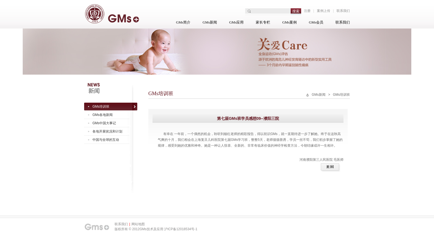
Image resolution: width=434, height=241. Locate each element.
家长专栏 (263, 22)
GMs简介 (183, 22)
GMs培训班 (100, 106)
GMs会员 (316, 22)
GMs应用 (236, 22)
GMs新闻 (210, 22)
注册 (307, 11)
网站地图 (138, 224)
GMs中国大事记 (104, 123)
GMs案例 (289, 22)
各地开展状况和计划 (107, 131)
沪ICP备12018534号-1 (180, 229)
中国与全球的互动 (105, 140)
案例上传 (323, 11)
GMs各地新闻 (102, 115)
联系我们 (343, 11)
